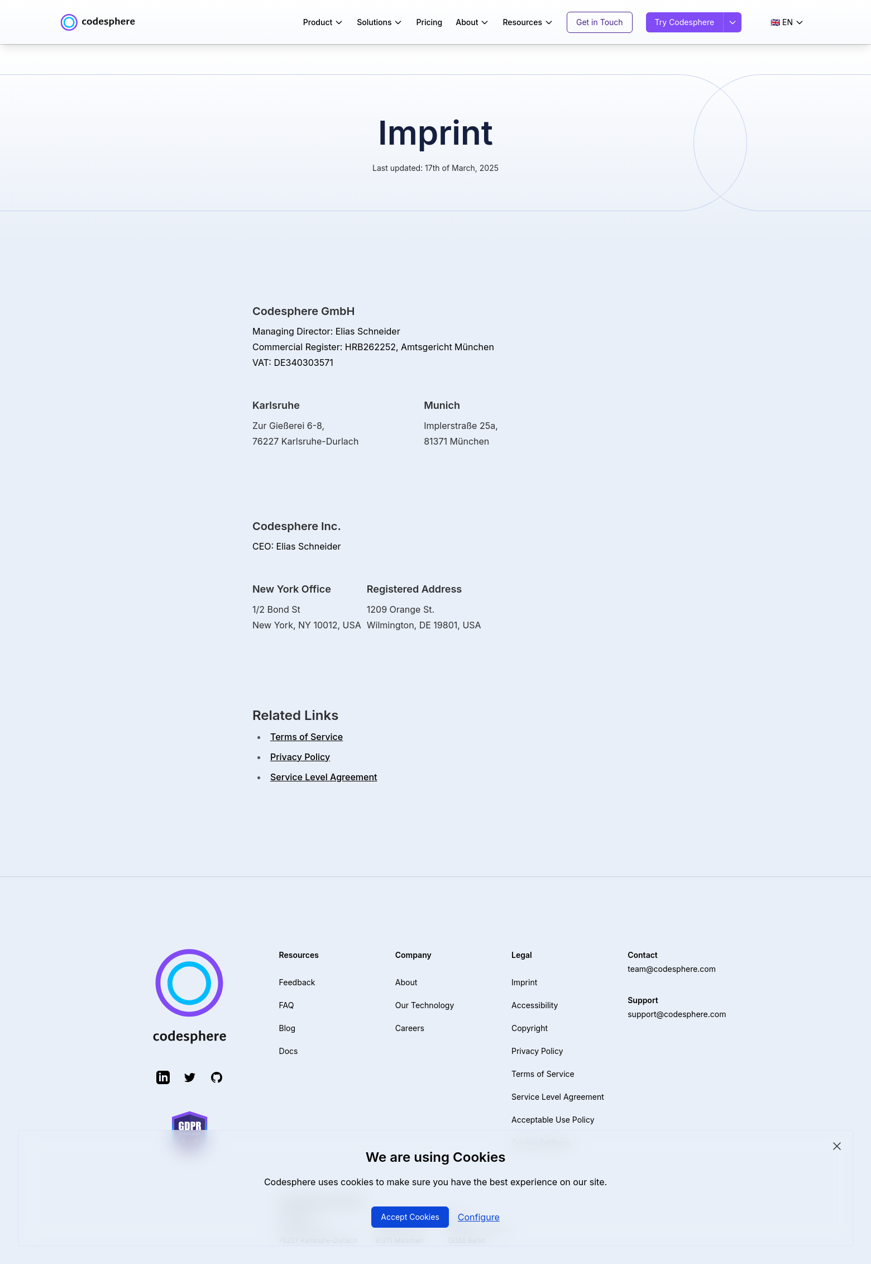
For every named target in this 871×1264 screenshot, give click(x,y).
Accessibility (534, 1005)
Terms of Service (306, 736)
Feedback (297, 982)
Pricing (429, 22)
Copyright (529, 1028)
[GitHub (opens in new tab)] (216, 1077)
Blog (287, 1028)
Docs (288, 1051)
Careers (409, 1028)
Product (323, 22)
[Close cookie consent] (837, 1146)
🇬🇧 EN (787, 22)
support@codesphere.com (677, 1014)
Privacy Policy (300, 756)
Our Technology (424, 1005)
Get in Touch (599, 22)
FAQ (286, 1005)
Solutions (380, 22)
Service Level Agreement (323, 777)
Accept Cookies (410, 1217)
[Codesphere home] (97, 22)
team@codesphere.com (672, 969)
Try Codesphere (685, 22)
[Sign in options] (732, 22)
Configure (479, 1217)
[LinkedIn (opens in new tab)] (163, 1077)
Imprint (524, 982)
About (472, 22)
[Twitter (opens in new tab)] (190, 1077)
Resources (527, 22)
